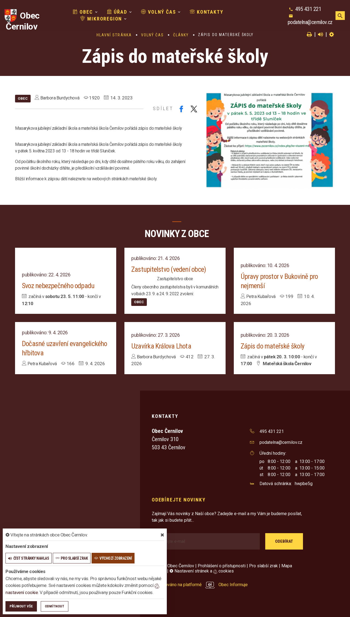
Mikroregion (101, 19)
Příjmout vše (21, 606)
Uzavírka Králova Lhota (161, 346)
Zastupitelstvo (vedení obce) (168, 269)
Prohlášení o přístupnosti (222, 565)
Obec (83, 12)
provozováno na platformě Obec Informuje (200, 584)
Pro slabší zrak (263, 565)
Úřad (117, 12)
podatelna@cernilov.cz (310, 22)
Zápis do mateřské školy (273, 346)
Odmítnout (54, 606)
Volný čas (158, 12)
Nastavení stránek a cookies (202, 571)
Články (181, 35)
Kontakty (206, 12)
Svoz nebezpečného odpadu (58, 286)
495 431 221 (308, 9)
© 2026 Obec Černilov (173, 565)
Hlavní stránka (114, 35)
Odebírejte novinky (178, 500)
